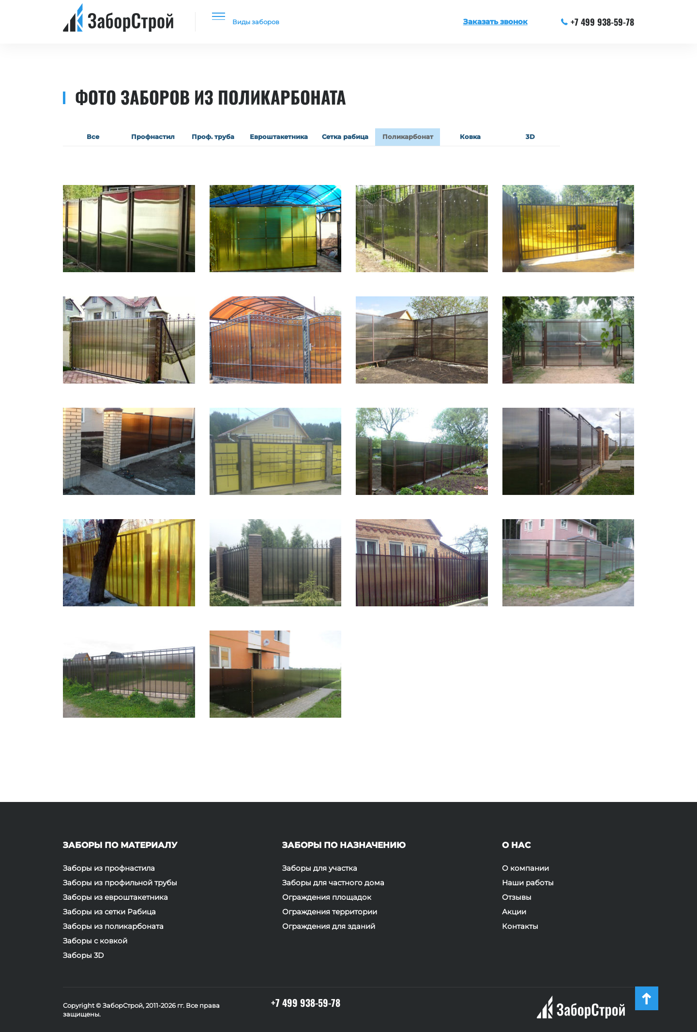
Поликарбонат (446, 140)
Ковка (514, 140)
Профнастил (156, 140)
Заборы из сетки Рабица (109, 912)
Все (93, 140)
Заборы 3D (83, 955)
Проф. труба (222, 140)
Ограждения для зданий (328, 926)
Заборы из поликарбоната (113, 926)
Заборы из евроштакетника (115, 897)
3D (574, 140)
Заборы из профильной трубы (120, 882)
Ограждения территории (329, 912)
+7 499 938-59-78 (597, 21)
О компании (525, 868)
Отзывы (516, 897)
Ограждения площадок (326, 897)
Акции (514, 912)
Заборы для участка (319, 868)
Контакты (520, 926)
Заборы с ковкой (95, 941)
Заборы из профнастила (109, 868)
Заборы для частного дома (333, 882)
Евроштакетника (296, 140)
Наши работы (528, 882)
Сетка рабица (373, 140)
